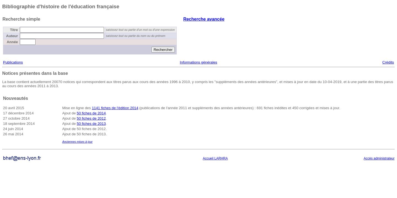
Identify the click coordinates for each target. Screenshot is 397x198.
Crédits (388, 62)
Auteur (12, 36)
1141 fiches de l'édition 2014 (115, 108)
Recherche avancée (203, 19)
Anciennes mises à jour (77, 141)
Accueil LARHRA (215, 158)
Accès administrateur (379, 158)
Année (12, 42)
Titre (14, 30)
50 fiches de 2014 (91, 113)
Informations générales (198, 62)
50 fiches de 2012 (91, 118)
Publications (13, 62)
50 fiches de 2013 (91, 124)
